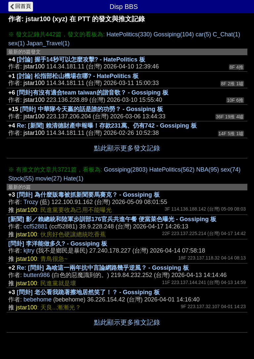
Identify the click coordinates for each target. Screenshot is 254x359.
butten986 (36, 275)
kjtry (28, 250)
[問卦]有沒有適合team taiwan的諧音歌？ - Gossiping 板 (92, 92)
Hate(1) (73, 178)
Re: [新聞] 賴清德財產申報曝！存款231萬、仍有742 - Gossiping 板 (107, 125)
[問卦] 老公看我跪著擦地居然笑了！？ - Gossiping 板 (88, 292)
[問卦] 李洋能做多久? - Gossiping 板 (57, 243)
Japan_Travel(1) (47, 43)
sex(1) (16, 43)
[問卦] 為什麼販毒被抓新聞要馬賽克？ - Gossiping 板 (88, 194)
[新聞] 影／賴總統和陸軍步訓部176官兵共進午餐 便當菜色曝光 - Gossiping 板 (112, 219)
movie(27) (48, 178)
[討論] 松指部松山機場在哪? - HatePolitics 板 (78, 76)
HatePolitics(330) (129, 34)
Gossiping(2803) (126, 169)
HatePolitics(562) (171, 169)
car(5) (203, 34)
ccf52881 (35, 226)
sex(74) (230, 169)
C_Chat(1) (226, 34)
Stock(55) (21, 178)
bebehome (37, 299)
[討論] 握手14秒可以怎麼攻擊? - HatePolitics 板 (81, 59)
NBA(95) (207, 169)
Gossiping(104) (173, 34)
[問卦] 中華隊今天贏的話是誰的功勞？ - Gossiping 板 (91, 109)
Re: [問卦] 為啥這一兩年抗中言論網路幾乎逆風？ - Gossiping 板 (103, 267)
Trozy (30, 202)
